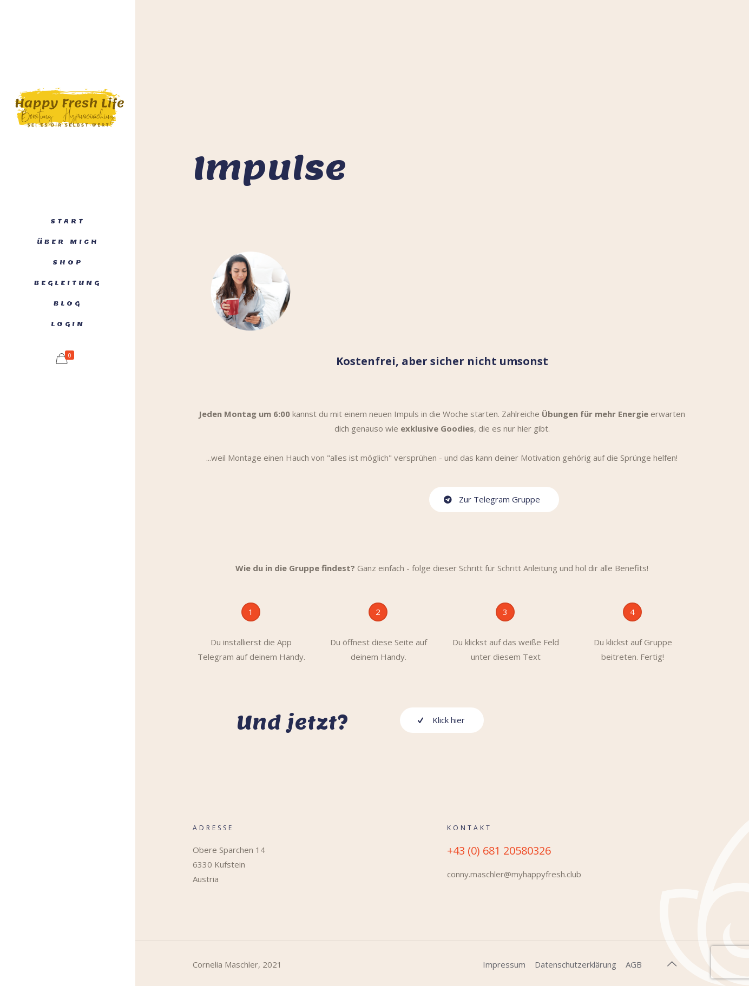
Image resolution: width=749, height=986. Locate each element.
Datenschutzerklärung (575, 964)
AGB (634, 964)
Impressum (504, 964)
